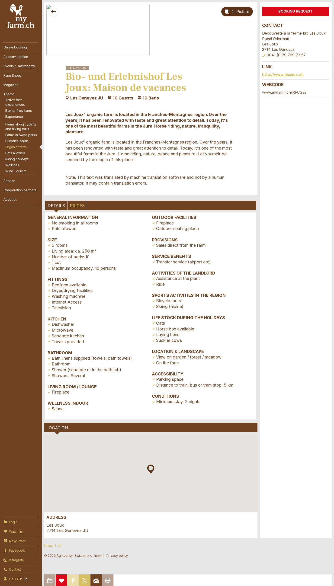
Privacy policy (117, 555)
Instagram (13, 559)
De (11, 579)
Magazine (11, 85)
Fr (16, 579)
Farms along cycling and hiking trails (20, 126)
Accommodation (15, 57)
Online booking (15, 47)
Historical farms (17, 141)
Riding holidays (17, 159)
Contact (12, 569)
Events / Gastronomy (19, 66)
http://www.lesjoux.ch (283, 74)
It (21, 579)
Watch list (13, 531)
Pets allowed (15, 153)
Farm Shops (12, 75)
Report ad (52, 545)
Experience (14, 116)
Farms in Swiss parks (21, 135)
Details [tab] (56, 205)
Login (10, 521)
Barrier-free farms (18, 110)
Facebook (14, 550)
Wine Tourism (15, 171)
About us (10, 199)
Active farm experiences (15, 102)
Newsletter (14, 540)
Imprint (99, 555)
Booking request (295, 11)
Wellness (12, 165)
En (25, 579)
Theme (8, 94)
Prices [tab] (77, 205)
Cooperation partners (19, 190)
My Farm (21, 16)
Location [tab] (57, 427)
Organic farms (16, 147)
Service (9, 181)
